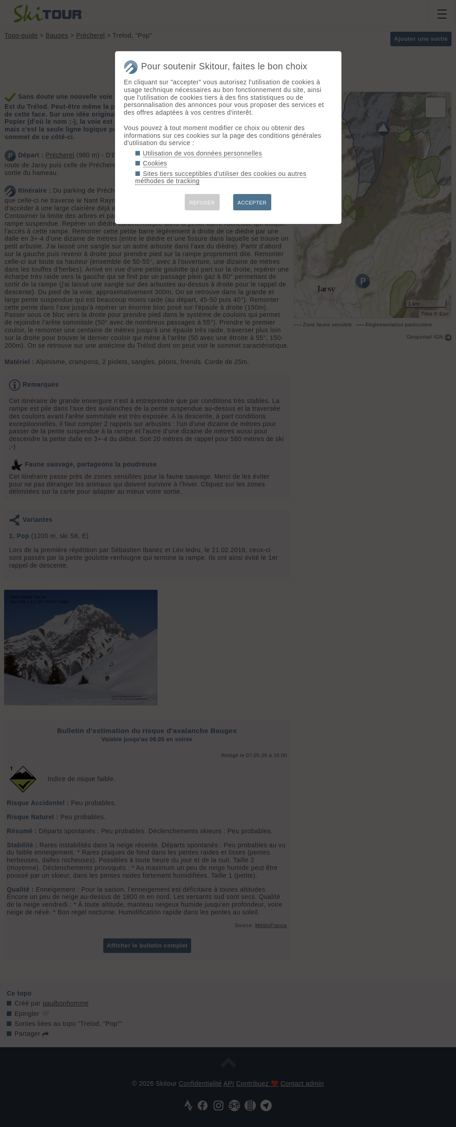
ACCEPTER (252, 202)
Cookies (155, 163)
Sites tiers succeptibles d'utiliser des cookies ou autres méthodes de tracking (221, 177)
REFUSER (202, 202)
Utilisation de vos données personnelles (202, 153)
